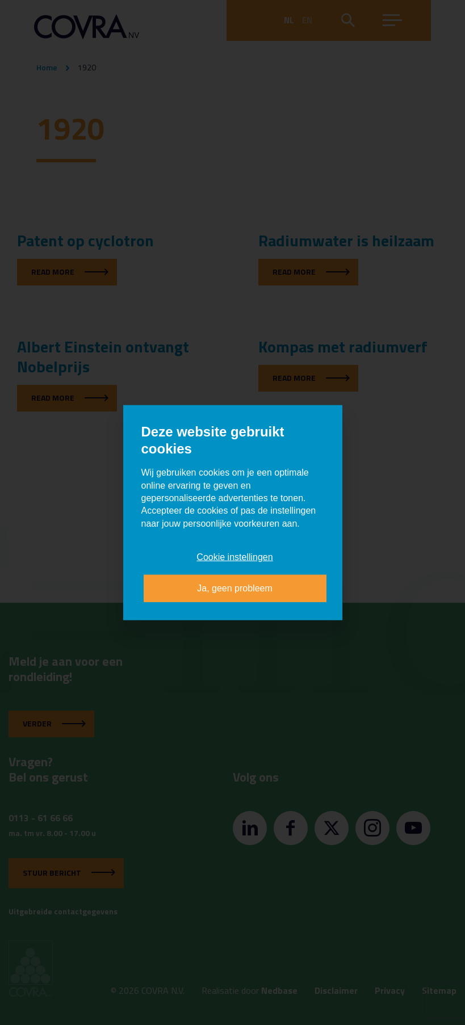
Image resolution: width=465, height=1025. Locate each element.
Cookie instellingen (234, 557)
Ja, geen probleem (235, 588)
